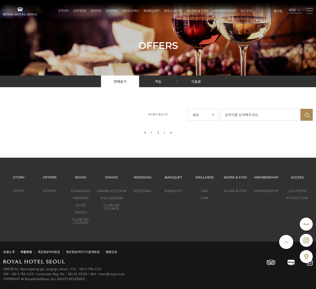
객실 (158, 81)
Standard (80, 191)
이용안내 (26, 252)
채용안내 (111, 252)
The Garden (111, 198)
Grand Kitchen (111, 191)
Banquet (152, 11)
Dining (112, 11)
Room (96, 11)
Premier (80, 198)
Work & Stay (198, 11)
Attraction (297, 198)
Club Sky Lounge (80, 221)
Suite (81, 205)
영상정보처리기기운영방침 (83, 252)
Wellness (173, 11)
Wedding (130, 11)
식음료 (196, 81)
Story (63, 11)
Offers (79, 11)
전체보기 (120, 81)
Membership (224, 11)
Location (297, 191)
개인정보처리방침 (49, 252)
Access (247, 11)
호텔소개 (9, 252)
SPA (204, 191)
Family (80, 212)
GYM (204, 198)
